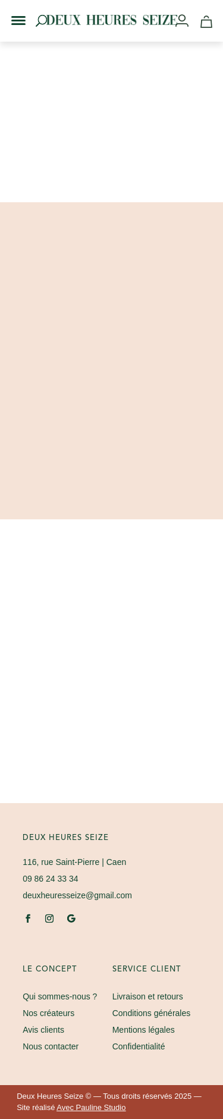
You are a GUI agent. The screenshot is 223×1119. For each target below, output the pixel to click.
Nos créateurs (48, 1013)
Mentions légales (143, 1030)
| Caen (74, 862)
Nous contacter (50, 1046)
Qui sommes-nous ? (60, 996)
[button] (11, 11)
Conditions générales (151, 1013)
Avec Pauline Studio (90, 1107)
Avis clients (43, 1030)
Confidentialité (138, 1046)
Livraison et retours (147, 996)
